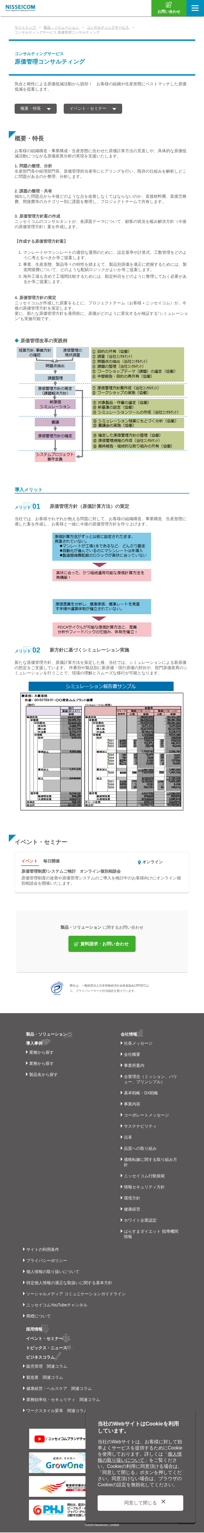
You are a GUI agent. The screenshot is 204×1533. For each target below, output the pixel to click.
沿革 (128, 1139)
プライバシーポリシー (46, 1262)
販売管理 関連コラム (46, 1366)
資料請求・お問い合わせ (104, 945)
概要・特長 (30, 108)
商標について (38, 1317)
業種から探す (41, 1054)
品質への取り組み (140, 1150)
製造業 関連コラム (44, 1378)
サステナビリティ (140, 1128)
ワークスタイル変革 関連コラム (57, 1411)
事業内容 (132, 1105)
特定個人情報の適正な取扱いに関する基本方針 (69, 1284)
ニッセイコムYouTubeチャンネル (56, 1306)
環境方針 (132, 1199)
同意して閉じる (140, 1502)
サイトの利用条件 (42, 1251)
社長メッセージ (138, 1045)
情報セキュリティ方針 (144, 1188)
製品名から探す (43, 1076)
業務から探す (41, 1065)
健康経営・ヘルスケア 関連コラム (59, 1389)
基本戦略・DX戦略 (141, 1094)
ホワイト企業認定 (140, 1222)
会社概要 (132, 1056)
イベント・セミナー (88, 108)
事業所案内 (134, 1067)
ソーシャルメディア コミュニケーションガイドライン (76, 1295)
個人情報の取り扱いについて (52, 1273)
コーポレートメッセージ (146, 1116)
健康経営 (132, 1211)
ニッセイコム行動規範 (144, 1177)
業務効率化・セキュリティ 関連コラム (63, 1400)
